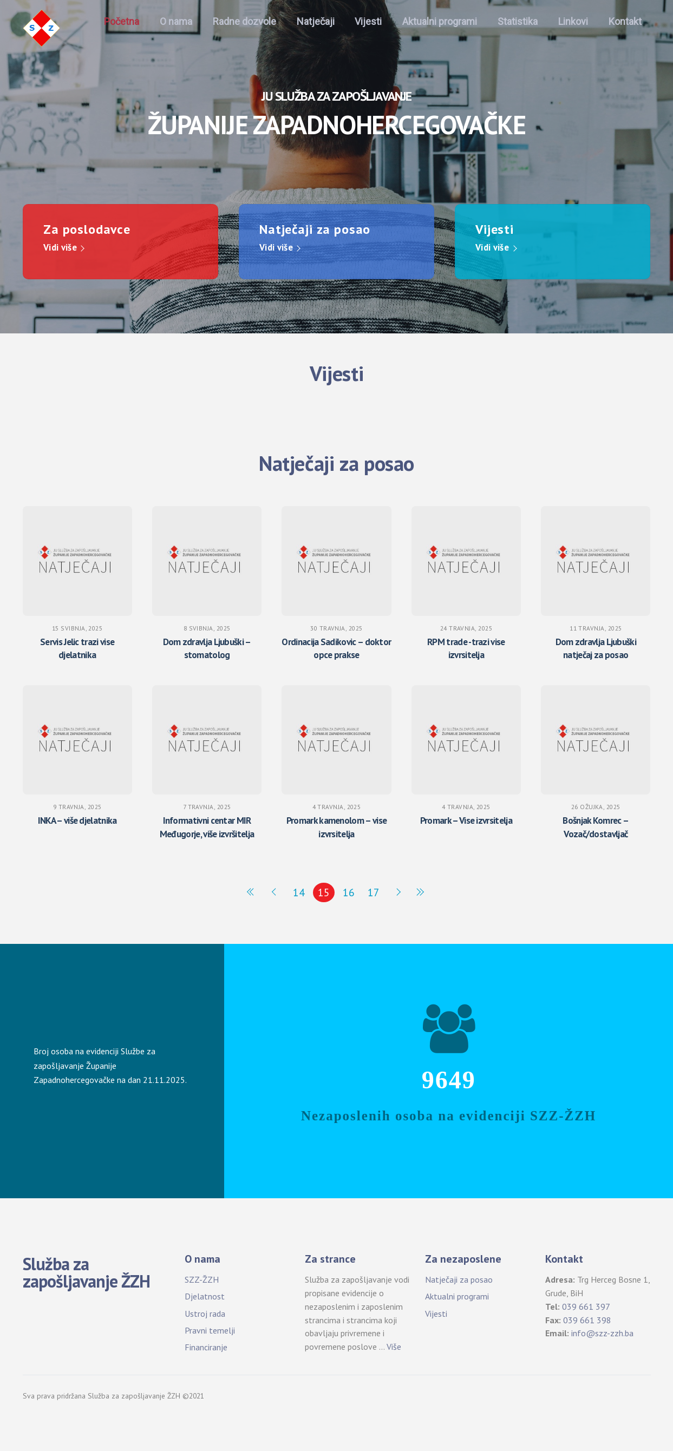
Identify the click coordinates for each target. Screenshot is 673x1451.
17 (374, 891)
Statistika (518, 21)
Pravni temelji (210, 1329)
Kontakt (625, 21)
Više (394, 1346)
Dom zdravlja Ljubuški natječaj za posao (596, 648)
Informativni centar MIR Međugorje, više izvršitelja (207, 826)
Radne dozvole (244, 21)
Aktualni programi (439, 21)
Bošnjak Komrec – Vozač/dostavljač (596, 826)
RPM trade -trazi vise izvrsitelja (466, 648)
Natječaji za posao (459, 1279)
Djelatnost (205, 1296)
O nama (176, 21)
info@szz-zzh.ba (602, 1333)
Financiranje (206, 1346)
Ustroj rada (205, 1313)
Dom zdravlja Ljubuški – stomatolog (207, 648)
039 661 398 (587, 1319)
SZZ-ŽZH (202, 1279)
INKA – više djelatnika (77, 820)
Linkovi (573, 21)
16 (349, 891)
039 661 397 (586, 1306)
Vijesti (368, 21)
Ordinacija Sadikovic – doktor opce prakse (336, 648)
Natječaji (316, 21)
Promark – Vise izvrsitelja (466, 820)
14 (299, 891)
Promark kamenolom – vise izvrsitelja (336, 826)
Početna (121, 21)
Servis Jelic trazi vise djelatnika (77, 648)
